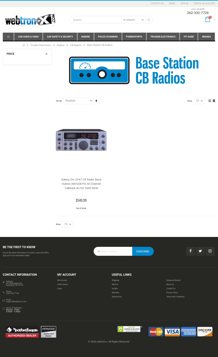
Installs (115, 288)
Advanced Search (173, 280)
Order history (62, 284)
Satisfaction (117, 297)
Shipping (115, 280)
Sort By (59, 101)
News (172, 3)
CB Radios (75, 45)
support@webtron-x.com (16, 302)
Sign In (184, 3)
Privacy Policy (172, 293)
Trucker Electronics (41, 45)
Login (59, 288)
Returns (115, 284)
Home (24, 45)
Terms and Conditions (175, 297)
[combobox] (111, 19)
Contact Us (157, 3)
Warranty (115, 293)
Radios (60, 45)
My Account (62, 280)
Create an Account (204, 3)
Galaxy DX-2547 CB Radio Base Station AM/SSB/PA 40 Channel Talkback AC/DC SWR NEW (81, 183)
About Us (170, 284)
